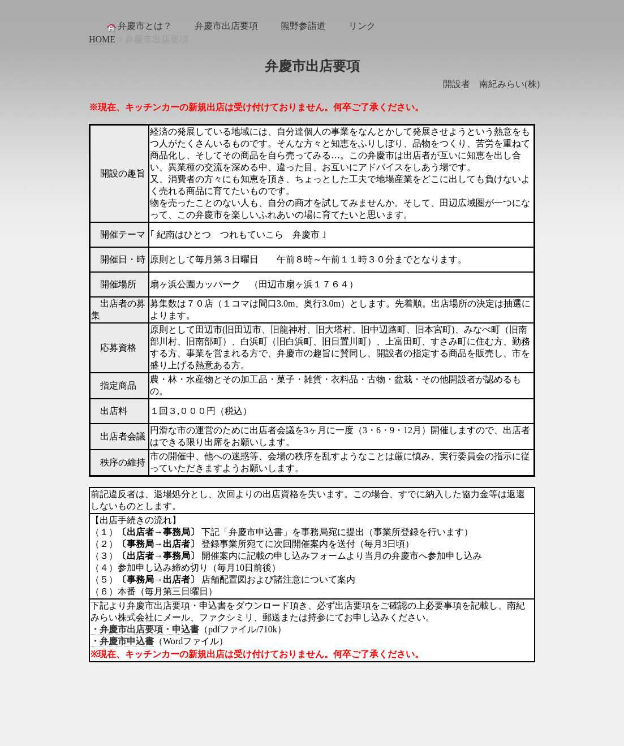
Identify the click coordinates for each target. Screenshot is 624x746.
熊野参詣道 (303, 26)
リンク (362, 26)
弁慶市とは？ (138, 26)
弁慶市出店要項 (226, 26)
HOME (102, 39)
